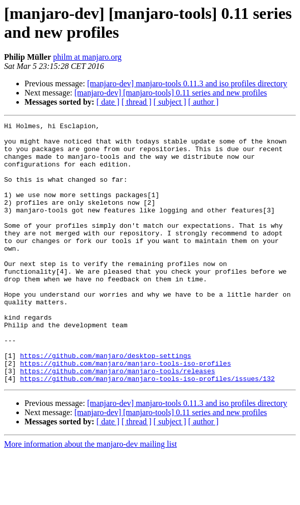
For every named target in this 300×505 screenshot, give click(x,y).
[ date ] (107, 102)
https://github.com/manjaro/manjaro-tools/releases (117, 421)
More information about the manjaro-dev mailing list (90, 496)
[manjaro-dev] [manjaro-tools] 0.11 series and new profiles (170, 92)
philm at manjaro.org (87, 57)
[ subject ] (170, 102)
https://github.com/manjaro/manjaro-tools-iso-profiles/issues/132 (147, 430)
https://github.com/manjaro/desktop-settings (105, 402)
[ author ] (203, 102)
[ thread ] (136, 102)
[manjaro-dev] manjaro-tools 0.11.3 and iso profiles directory (187, 83)
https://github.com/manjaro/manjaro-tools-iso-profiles (125, 412)
